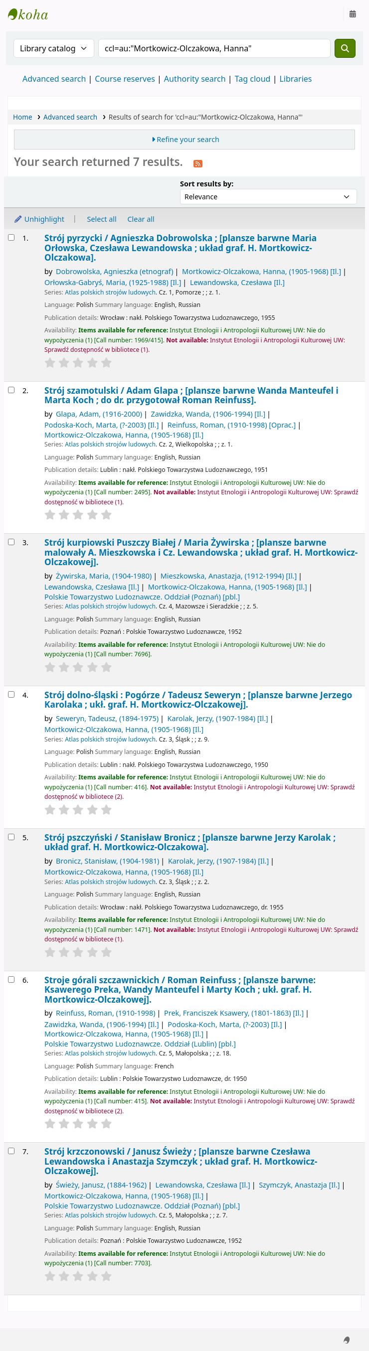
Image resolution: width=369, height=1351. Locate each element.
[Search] (345, 48)
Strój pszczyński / (190, 842)
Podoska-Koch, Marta (101, 425)
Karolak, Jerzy (217, 718)
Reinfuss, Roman (232, 425)
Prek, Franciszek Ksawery (234, 1013)
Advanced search (54, 78)
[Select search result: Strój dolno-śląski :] (11, 694)
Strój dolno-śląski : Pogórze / (198, 700)
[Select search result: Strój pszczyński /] (11, 837)
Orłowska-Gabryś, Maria (112, 282)
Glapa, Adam (99, 414)
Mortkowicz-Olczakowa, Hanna (261, 271)
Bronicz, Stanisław (108, 861)
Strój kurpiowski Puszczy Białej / (201, 552)
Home (22, 117)
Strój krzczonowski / (180, 1161)
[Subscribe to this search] (198, 162)
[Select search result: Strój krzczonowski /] (11, 1151)
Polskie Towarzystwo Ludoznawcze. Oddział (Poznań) (142, 596)
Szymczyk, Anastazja (299, 1185)
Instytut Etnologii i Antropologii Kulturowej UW (33, 14)
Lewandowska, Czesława (237, 282)
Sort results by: (206, 183)
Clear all (141, 219)
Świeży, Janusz (101, 1185)
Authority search (195, 78)
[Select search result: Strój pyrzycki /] (11, 237)
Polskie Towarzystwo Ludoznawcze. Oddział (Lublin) (140, 1044)
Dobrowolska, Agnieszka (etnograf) (115, 271)
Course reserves (125, 78)
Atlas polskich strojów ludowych (110, 292)
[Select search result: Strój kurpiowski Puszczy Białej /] (11, 542)
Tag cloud (253, 78)
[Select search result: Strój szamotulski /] (11, 390)
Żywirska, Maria (104, 576)
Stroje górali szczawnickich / (180, 989)
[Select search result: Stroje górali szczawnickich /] (11, 979)
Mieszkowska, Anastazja (229, 576)
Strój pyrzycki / (180, 247)
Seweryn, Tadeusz (107, 718)
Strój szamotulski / (191, 395)
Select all (102, 219)
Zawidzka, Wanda (208, 414)
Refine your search (188, 139)
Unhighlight (38, 219)
